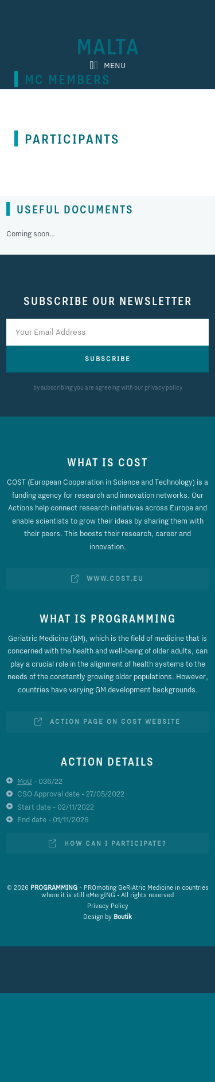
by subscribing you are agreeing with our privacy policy (107, 387)
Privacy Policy (107, 906)
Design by (107, 917)
